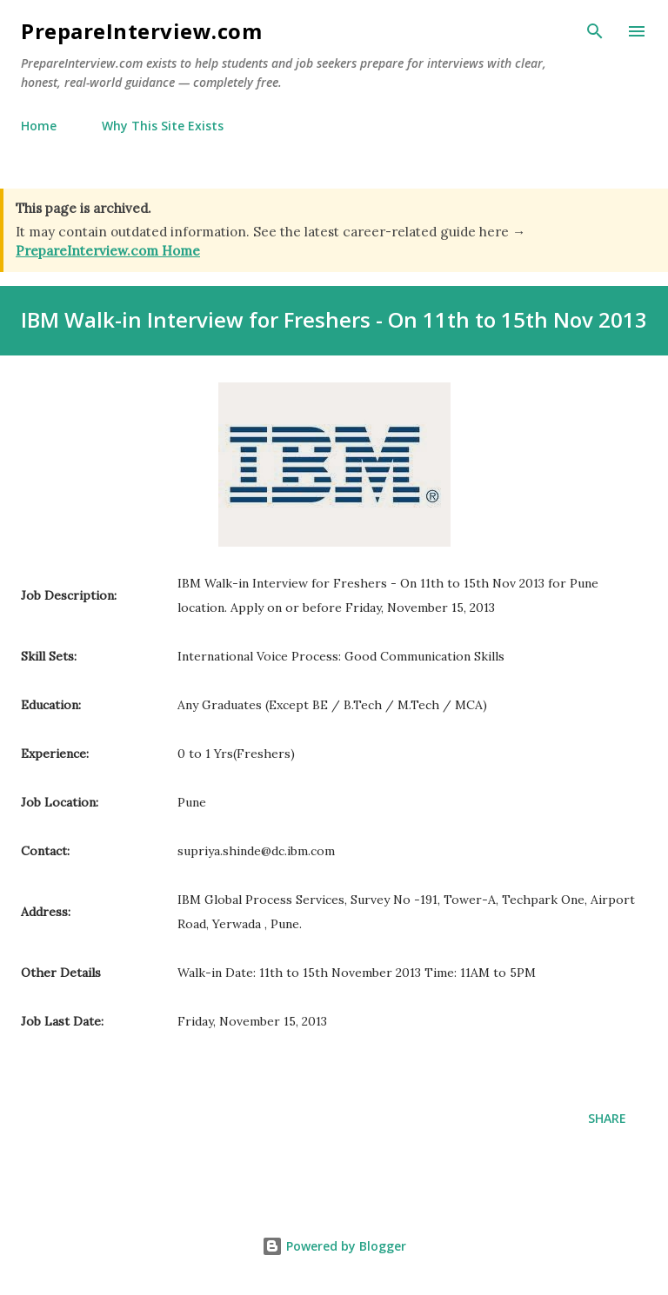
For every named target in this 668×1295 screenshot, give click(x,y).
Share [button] (607, 1118)
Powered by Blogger (334, 1246)
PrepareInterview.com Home (108, 250)
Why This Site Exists (163, 125)
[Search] (594, 31)
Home (39, 125)
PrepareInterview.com (141, 31)
